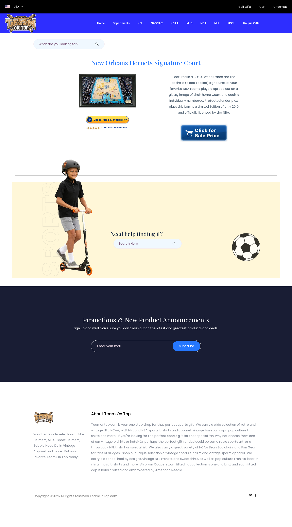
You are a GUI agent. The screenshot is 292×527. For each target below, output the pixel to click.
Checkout (280, 7)
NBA (203, 23)
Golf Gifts (244, 7)
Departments (121, 23)
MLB (189, 23)
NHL (217, 23)
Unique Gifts (251, 23)
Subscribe (186, 346)
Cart (262, 7)
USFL (231, 23)
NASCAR (157, 23)
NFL (140, 23)
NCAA (175, 23)
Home (101, 23)
